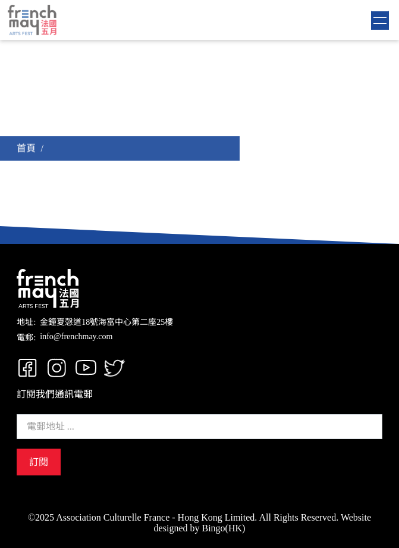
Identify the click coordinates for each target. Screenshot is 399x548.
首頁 (26, 148)
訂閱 (38, 462)
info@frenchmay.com (76, 336)
